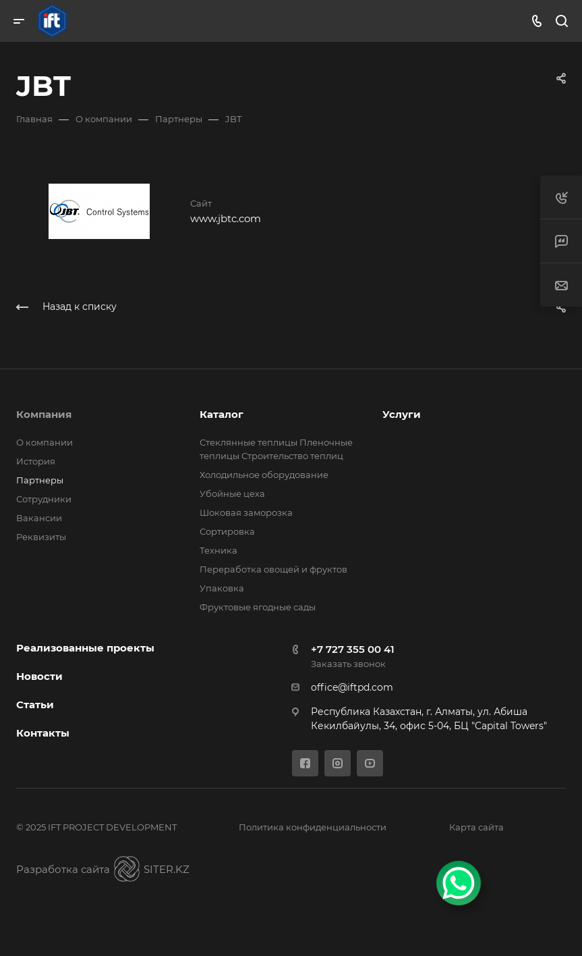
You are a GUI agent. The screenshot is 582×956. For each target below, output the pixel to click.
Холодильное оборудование (264, 474)
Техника (218, 550)
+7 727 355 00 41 (353, 649)
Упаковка (222, 588)
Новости (39, 676)
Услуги (401, 414)
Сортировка (227, 531)
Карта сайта (476, 827)
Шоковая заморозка (246, 512)
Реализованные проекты (85, 647)
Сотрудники (43, 499)
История (35, 461)
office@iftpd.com (352, 687)
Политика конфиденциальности (312, 827)
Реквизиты (41, 536)
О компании (44, 442)
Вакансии (39, 517)
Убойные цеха (232, 493)
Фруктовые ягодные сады (258, 607)
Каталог (221, 414)
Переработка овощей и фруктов (273, 569)
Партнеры (39, 480)
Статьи (35, 704)
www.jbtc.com (225, 218)
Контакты (42, 732)
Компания (43, 414)
